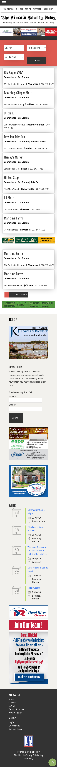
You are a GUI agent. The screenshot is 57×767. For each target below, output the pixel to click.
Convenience (10, 77)
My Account (14, 726)
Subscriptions (15, 729)
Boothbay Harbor (35, 125)
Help (51, 9)
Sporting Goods (38, 141)
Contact (12, 702)
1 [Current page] (6, 294)
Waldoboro (33, 84)
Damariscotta (27, 189)
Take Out (35, 182)
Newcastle (25, 230)
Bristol (24, 169)
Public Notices (8, 9)
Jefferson (28, 285)
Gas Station (23, 77)
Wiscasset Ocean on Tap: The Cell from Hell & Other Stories (37, 550)
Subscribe (37, 9)
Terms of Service (16, 709)
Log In (45, 9)
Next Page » (21, 294)
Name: (12, 396)
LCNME (12, 706)
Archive (28, 9)
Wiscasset (24, 209)
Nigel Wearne (34, 588)
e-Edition (19, 9)
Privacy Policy (15, 713)
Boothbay (29, 104)
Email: (12, 405)
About (11, 699)
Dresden (28, 148)
